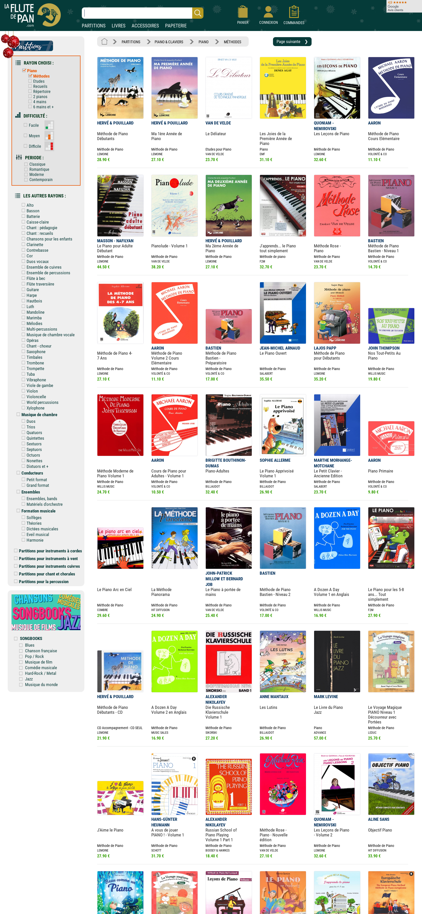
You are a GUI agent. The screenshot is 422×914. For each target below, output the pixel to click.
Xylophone (31, 408)
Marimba (30, 317)
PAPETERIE (176, 26)
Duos (27, 421)
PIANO (204, 42)
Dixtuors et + (33, 466)
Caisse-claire (34, 222)
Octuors (29, 455)
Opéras (29, 340)
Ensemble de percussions (44, 272)
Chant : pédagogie (38, 227)
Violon (28, 391)
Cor (26, 255)
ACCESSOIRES (145, 26)
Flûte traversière (36, 284)
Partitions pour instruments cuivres (47, 566)
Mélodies (30, 323)
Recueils (36, 86)
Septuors (30, 449)
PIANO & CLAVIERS (169, 42)
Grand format (34, 485)
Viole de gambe (36, 385)
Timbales (30, 357)
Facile (30, 125)
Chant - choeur (35, 346)
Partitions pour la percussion (41, 581)
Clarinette (31, 244)
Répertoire (38, 91)
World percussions (39, 402)
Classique (33, 164)
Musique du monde (41, 684)
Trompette (31, 368)
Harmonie (31, 540)
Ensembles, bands (38, 498)
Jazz (29, 678)
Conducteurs (28, 473)
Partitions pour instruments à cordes (48, 550)
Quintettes (31, 438)
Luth (26, 306)
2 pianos (36, 96)
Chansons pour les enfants (45, 238)
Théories (30, 523)
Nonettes (30, 460)
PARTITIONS (94, 26)
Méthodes (38, 76)
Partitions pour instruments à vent (46, 558)
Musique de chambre (35, 414)
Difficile (31, 146)
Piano (28, 70)
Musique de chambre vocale (47, 334)
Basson (29, 210)
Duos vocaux (34, 261)
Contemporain (37, 179)
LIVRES (119, 26)
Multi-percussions (38, 329)
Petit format (33, 479)
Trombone (31, 362)
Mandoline (31, 312)
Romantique (35, 169)
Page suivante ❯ (292, 41)
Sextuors (30, 443)
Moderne (33, 174)
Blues (30, 645)
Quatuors (30, 432)
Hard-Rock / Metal (40, 673)
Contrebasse (33, 250)
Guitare (29, 289)
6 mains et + (40, 106)
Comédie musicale (41, 667)
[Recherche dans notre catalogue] (142, 13)
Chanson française (41, 650)
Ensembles (27, 492)
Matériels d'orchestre (41, 504)
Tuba (27, 374)
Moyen (30, 135)
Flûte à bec (32, 278)
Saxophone (32, 351)
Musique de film (38, 662)
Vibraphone (32, 379)
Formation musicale (34, 510)
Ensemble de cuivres (40, 267)
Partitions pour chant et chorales (44, 573)
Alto (26, 205)
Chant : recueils (36, 233)
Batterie (29, 216)
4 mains (36, 101)
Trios (27, 426)
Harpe (28, 295)
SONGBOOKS (31, 638)
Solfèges (30, 517)
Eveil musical (34, 534)
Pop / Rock (34, 656)
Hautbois (30, 300)
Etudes (35, 81)
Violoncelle (32, 396)
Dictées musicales (38, 528)
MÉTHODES (232, 42)
